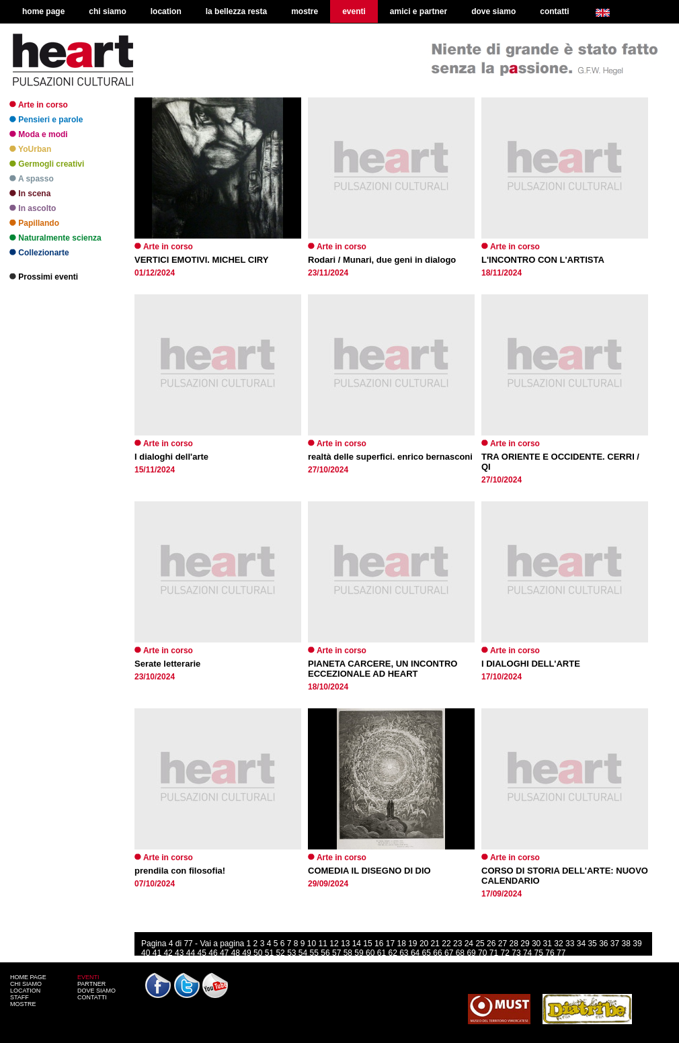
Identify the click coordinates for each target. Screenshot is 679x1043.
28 (514, 943)
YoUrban (30, 149)
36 (603, 943)
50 (257, 953)
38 (626, 943)
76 (549, 953)
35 (592, 943)
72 (505, 953)
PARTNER (91, 984)
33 (569, 943)
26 (491, 943)
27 (502, 943)
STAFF (19, 997)
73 (516, 953)
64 (415, 953)
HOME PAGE (28, 977)
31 (547, 943)
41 (157, 953)
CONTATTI (92, 997)
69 (471, 953)
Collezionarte (39, 252)
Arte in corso (38, 105)
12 (333, 943)
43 (179, 953)
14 (356, 943)
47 (224, 953)
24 (469, 943)
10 (311, 943)
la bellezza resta (236, 11)
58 (348, 953)
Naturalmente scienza (55, 238)
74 (527, 953)
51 (269, 953)
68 (460, 953)
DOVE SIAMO (96, 990)
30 (536, 943)
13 (345, 943)
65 (426, 953)
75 (538, 953)
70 (482, 953)
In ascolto (32, 208)
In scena (29, 193)
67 (448, 953)
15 (367, 943)
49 (246, 953)
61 (381, 953)
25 (479, 943)
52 (280, 953)
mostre (304, 11)
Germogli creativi (46, 164)
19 (412, 943)
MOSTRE (23, 1004)
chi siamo (107, 11)
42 (167, 953)
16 (378, 943)
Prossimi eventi (43, 277)
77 (561, 953)
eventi (354, 11)
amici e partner (418, 11)
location (166, 11)
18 (401, 943)
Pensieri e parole (46, 119)
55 (314, 953)
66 (437, 953)
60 (370, 953)
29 (524, 943)
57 (336, 953)
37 (614, 943)
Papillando (34, 223)
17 (390, 943)
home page (43, 11)
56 (325, 953)
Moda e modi (38, 134)
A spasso (31, 178)
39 (637, 943)
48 (235, 953)
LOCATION (25, 990)
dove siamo (493, 11)
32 (558, 943)
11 (323, 943)
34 (581, 943)
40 (145, 953)
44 (190, 953)
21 (435, 943)
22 (446, 943)
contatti (554, 11)
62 (392, 953)
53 (291, 953)
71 (493, 953)
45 (202, 953)
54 (302, 953)
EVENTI (88, 977)
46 (212, 953)
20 (424, 943)
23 (457, 943)
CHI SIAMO (26, 984)
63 (403, 953)
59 (358, 953)
